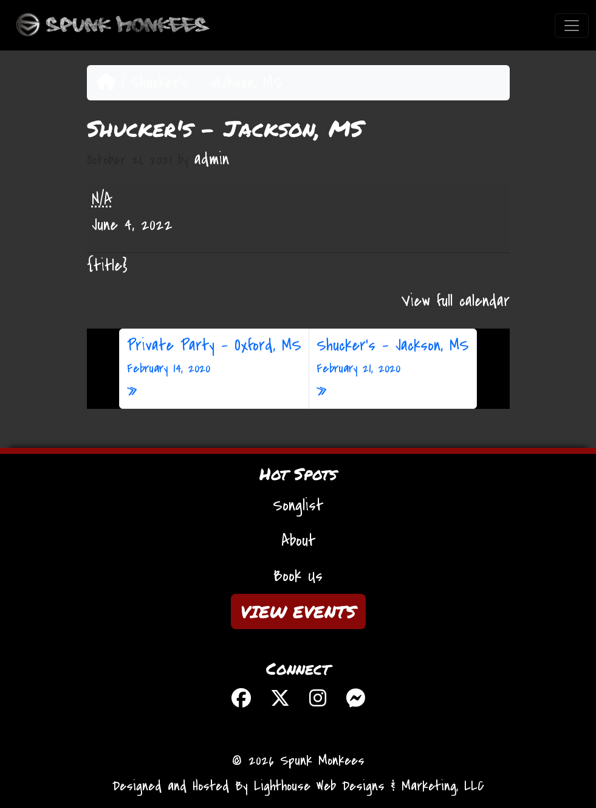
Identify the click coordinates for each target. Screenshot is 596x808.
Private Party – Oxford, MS (214, 356)
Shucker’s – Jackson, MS (393, 356)
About (298, 540)
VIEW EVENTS (298, 611)
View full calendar (456, 301)
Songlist (298, 505)
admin (211, 159)
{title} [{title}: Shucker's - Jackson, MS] (107, 265)
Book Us (298, 576)
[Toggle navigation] (572, 25)
